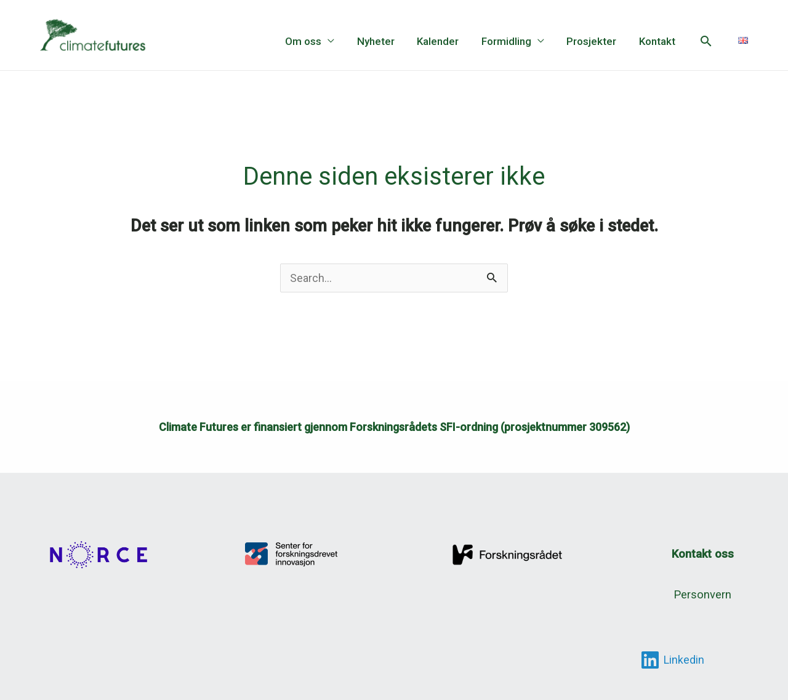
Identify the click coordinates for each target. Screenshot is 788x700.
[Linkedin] (672, 659)
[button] (706, 41)
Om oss (312, 41)
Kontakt (658, 41)
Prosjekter (594, 41)
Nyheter (382, 41)
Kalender (443, 41)
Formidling (510, 41)
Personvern (702, 593)
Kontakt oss (702, 553)
